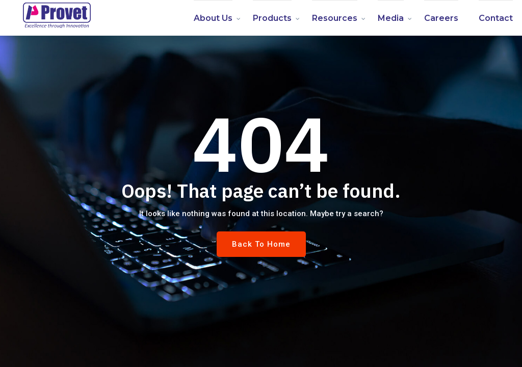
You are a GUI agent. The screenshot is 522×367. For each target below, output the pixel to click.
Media (391, 18)
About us (213, 18)
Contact (496, 18)
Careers (441, 18)
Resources (334, 18)
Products (272, 18)
